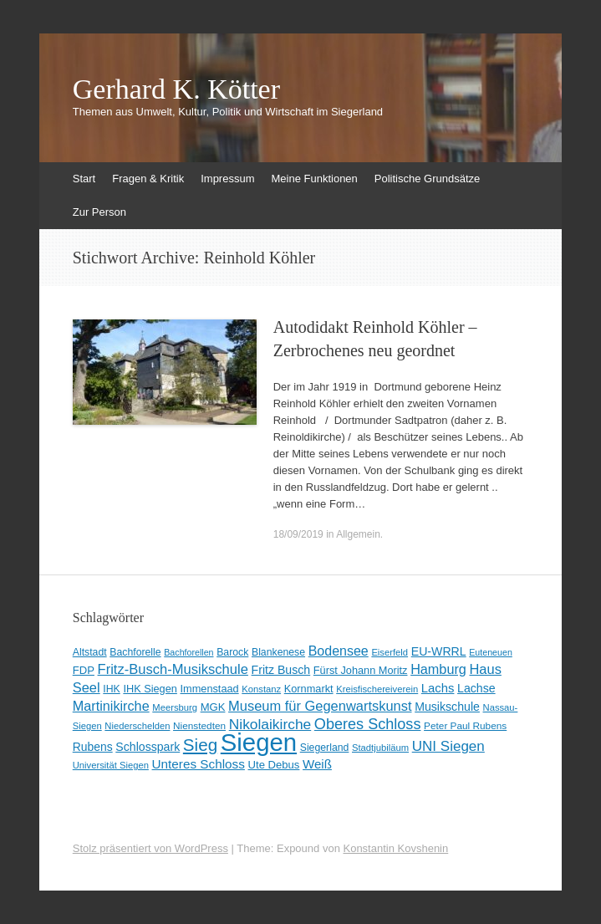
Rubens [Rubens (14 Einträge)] (93, 746)
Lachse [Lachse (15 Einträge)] (476, 688)
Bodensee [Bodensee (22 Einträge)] (338, 651)
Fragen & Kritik (148, 178)
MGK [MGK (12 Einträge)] (213, 707)
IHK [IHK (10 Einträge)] (111, 689)
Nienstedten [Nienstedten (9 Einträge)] (199, 726)
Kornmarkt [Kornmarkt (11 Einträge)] (309, 688)
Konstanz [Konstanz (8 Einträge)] (261, 689)
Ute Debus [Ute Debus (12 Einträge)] (274, 764)
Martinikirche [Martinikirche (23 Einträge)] (111, 705)
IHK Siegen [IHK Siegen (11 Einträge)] (150, 688)
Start (84, 178)
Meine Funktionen (314, 178)
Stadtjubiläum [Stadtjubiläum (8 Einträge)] (380, 748)
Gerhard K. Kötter (176, 89)
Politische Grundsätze (427, 178)
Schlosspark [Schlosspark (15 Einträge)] (147, 746)
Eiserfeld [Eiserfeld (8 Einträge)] (389, 652)
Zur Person (99, 212)
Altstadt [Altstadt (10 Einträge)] (90, 652)
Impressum (227, 178)
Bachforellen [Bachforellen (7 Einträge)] (188, 652)
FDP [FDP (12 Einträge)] (83, 670)
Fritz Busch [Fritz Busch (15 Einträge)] (281, 669)
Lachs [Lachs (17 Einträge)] (438, 688)
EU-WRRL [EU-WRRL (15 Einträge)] (438, 651)
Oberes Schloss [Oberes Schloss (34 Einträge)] (367, 724)
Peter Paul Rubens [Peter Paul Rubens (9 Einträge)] (465, 726)
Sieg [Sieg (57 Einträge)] (200, 744)
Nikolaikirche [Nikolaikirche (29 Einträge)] (270, 724)
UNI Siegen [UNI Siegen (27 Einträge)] (448, 746)
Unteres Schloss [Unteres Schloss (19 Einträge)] (198, 764)
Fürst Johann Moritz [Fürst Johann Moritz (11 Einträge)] (360, 670)
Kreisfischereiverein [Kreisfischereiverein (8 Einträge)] (377, 689)
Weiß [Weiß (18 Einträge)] (317, 764)
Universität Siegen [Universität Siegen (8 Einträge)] (111, 765)
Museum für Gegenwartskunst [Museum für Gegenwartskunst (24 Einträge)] (319, 705)
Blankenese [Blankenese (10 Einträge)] (278, 652)
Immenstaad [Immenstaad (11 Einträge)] (210, 688)
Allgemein (358, 534)
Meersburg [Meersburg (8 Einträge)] (174, 707)
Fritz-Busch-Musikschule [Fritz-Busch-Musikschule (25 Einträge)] (173, 669)
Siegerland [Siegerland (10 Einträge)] (324, 747)
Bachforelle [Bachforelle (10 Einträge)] (135, 652)
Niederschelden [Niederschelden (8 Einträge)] (137, 726)
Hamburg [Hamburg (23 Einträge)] (438, 668)
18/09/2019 (298, 534)
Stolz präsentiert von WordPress (150, 848)
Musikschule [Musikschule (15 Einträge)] (447, 706)
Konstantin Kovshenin (395, 848)
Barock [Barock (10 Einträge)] (232, 652)
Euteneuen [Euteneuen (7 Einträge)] (490, 652)
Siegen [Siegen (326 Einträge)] (259, 742)
